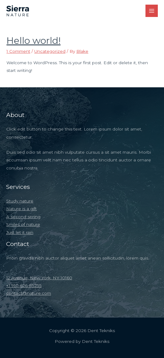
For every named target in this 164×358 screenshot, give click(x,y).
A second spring (23, 216)
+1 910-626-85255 (24, 285)
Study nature (19, 200)
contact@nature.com (28, 293)
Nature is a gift (21, 208)
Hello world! (33, 40)
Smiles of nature (23, 224)
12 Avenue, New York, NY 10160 (39, 277)
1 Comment (18, 51)
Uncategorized (49, 51)
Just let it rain (19, 232)
